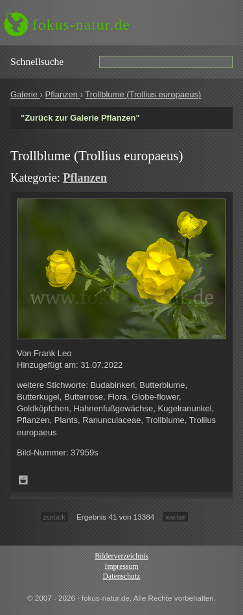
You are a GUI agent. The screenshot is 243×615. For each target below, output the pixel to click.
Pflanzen (62, 94)
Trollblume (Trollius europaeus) (143, 94)
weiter (175, 516)
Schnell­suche (37, 61)
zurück (54, 516)
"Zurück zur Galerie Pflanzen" (80, 118)
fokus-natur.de (81, 24)
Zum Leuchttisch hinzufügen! (23, 480)
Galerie (25, 94)
